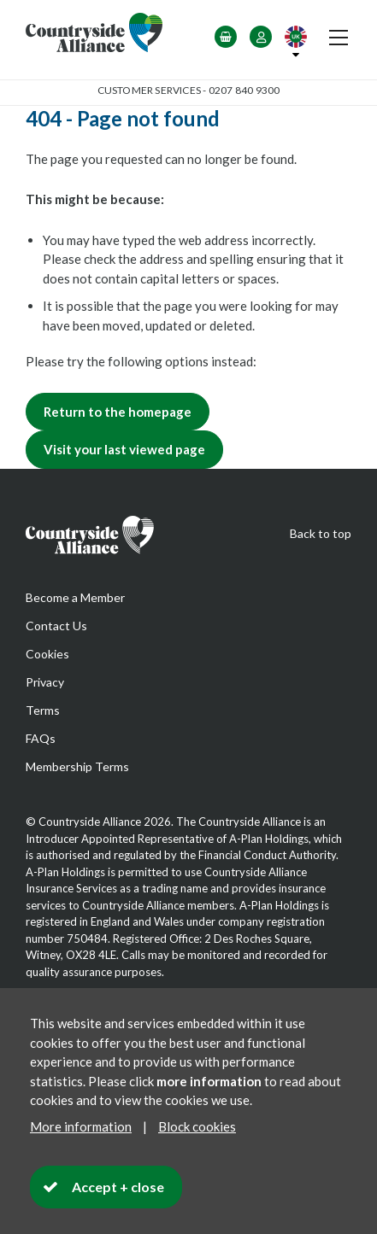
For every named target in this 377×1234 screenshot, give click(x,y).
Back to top (320, 533)
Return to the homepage (117, 411)
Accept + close (118, 1186)
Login (261, 37)
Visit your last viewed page (124, 449)
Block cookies (197, 1126)
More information (81, 1126)
